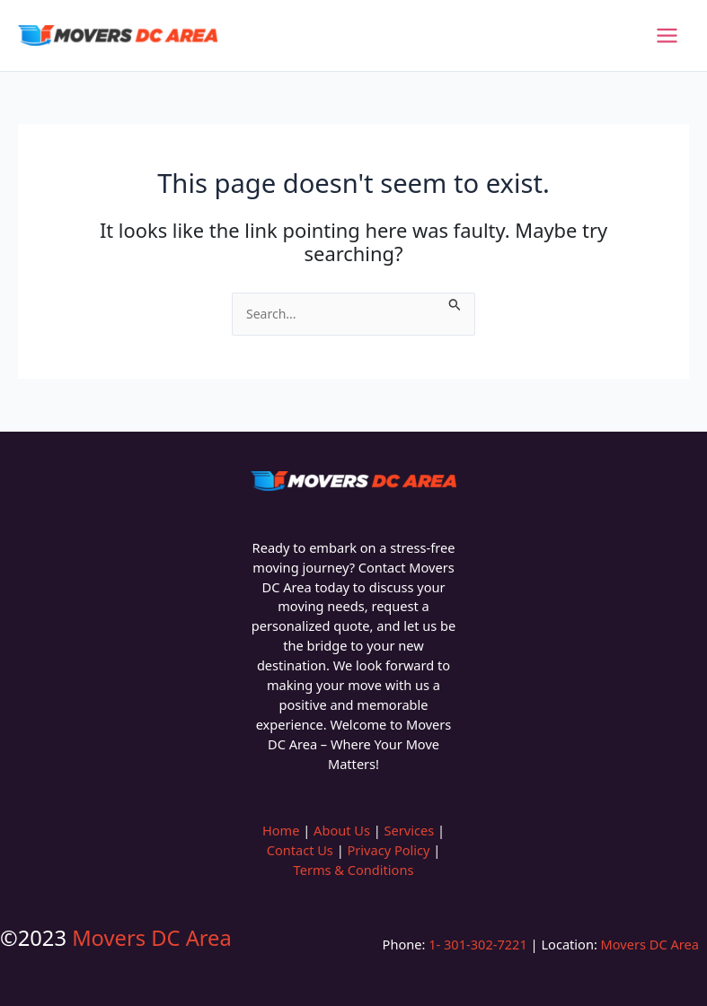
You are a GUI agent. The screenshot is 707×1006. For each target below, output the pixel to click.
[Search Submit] (455, 302)
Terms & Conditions (354, 870)
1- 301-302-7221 (475, 944)
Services (409, 830)
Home (280, 830)
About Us (342, 830)
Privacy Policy (388, 850)
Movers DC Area (152, 937)
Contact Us (300, 850)
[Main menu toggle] (667, 35)
